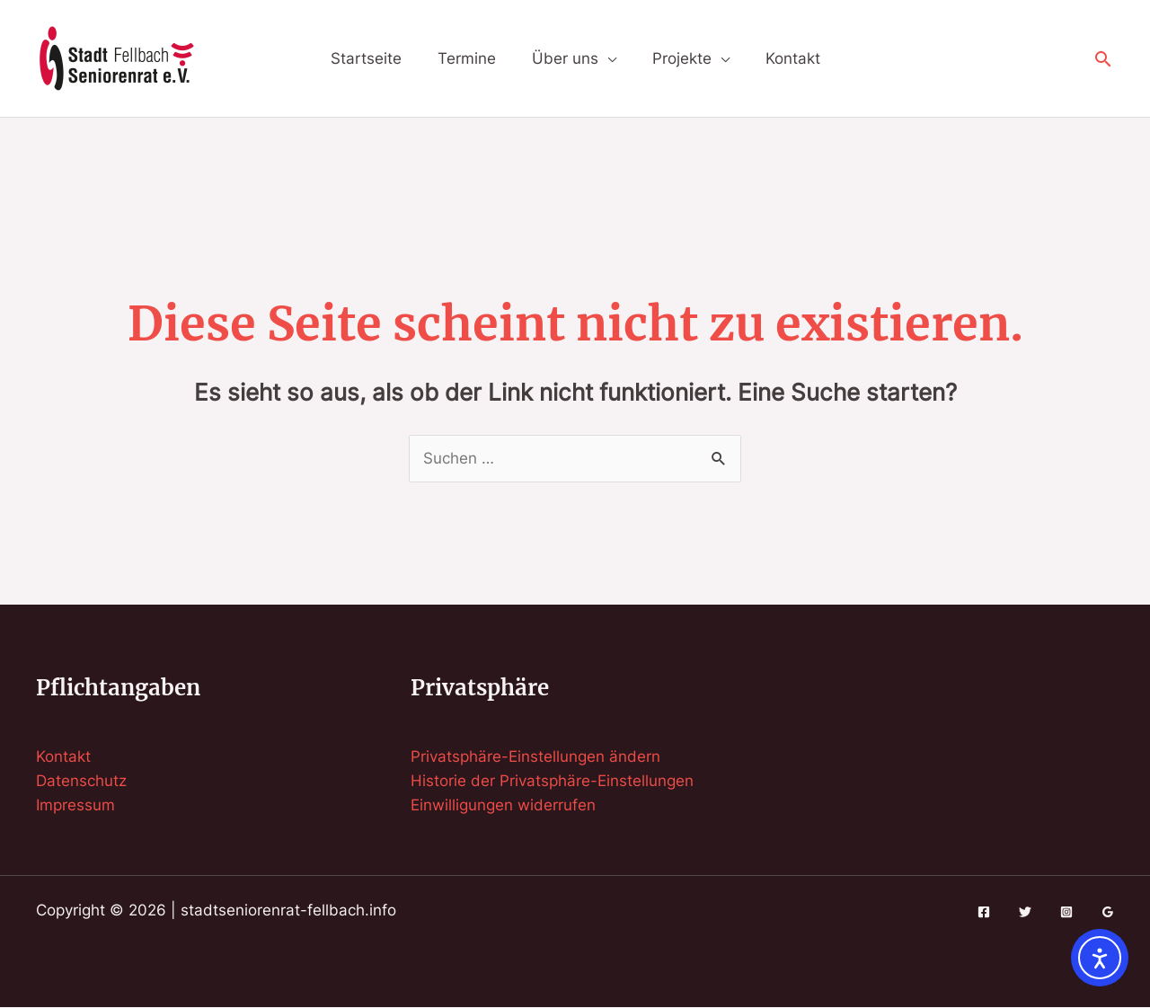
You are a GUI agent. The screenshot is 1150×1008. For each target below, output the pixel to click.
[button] (1103, 59)
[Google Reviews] (1107, 912)
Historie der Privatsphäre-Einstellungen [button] (552, 781)
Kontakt (792, 58)
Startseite (366, 58)
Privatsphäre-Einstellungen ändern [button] (535, 756)
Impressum (75, 805)
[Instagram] (1066, 912)
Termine (467, 58)
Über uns (565, 58)
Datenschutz (81, 781)
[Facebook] (984, 912)
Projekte (682, 58)
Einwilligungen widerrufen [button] (503, 805)
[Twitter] (1025, 912)
